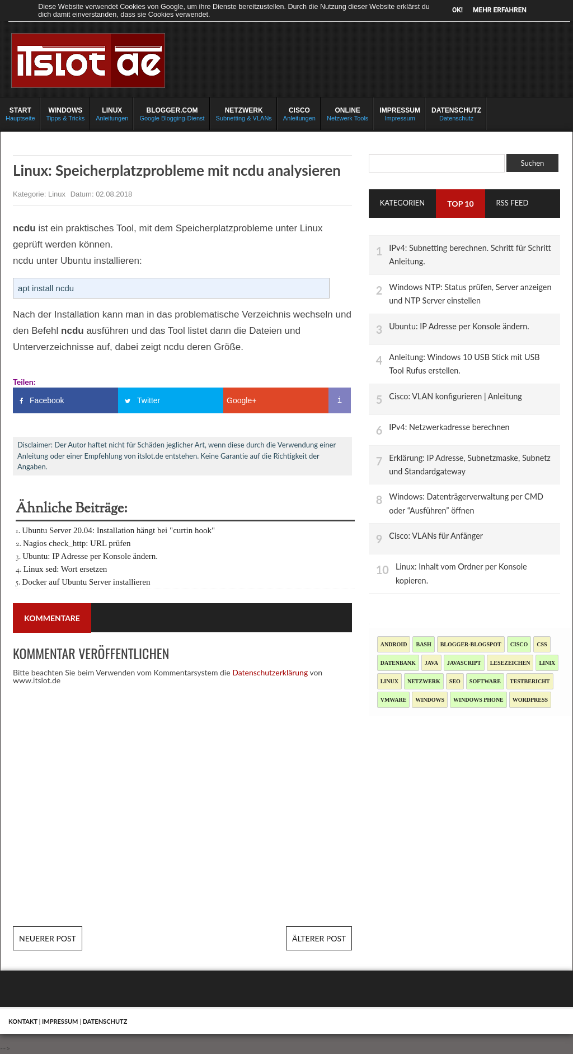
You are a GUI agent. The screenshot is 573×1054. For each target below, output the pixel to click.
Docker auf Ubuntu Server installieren (86, 581)
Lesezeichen (510, 663)
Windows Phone (478, 700)
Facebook (47, 400)
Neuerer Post (47, 938)
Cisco (519, 644)
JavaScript (464, 663)
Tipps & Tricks (65, 114)
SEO (455, 681)
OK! (457, 10)
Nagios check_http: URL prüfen (76, 543)
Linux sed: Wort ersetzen (65, 569)
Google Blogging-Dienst (171, 114)
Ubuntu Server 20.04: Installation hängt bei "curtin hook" (118, 530)
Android (394, 644)
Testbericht (530, 681)
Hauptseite (20, 114)
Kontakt (22, 1021)
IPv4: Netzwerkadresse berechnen (449, 427)
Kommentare (52, 618)
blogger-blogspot (470, 644)
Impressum (399, 114)
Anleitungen (112, 114)
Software (485, 681)
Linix (547, 663)
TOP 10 (460, 203)
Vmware (394, 700)
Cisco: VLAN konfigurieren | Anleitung (455, 396)
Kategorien (402, 202)
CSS (542, 644)
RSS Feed (512, 202)
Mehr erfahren (500, 10)
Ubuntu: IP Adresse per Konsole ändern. (90, 556)
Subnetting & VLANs (244, 114)
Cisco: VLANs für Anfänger (436, 535)
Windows (429, 700)
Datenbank (398, 663)
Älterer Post (319, 938)
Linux (58, 194)
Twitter (148, 400)
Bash (423, 644)
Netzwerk (423, 681)
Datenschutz (456, 114)
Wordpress (530, 700)
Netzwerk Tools (347, 114)
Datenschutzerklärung (270, 672)
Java (431, 663)
